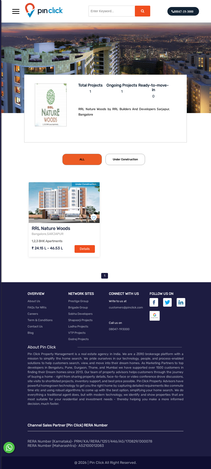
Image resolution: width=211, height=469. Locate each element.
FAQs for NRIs (37, 307)
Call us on (115, 323)
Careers (33, 313)
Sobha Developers (80, 313)
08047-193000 (119, 329)
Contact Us (35, 326)
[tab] (82, 159)
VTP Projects (77, 332)
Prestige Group (78, 301)
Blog (31, 332)
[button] (15, 11)
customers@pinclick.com (126, 307)
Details (85, 249)
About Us (34, 301)
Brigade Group (78, 307)
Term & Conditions (40, 320)
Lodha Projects (78, 326)
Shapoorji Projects (80, 320)
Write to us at (118, 301)
